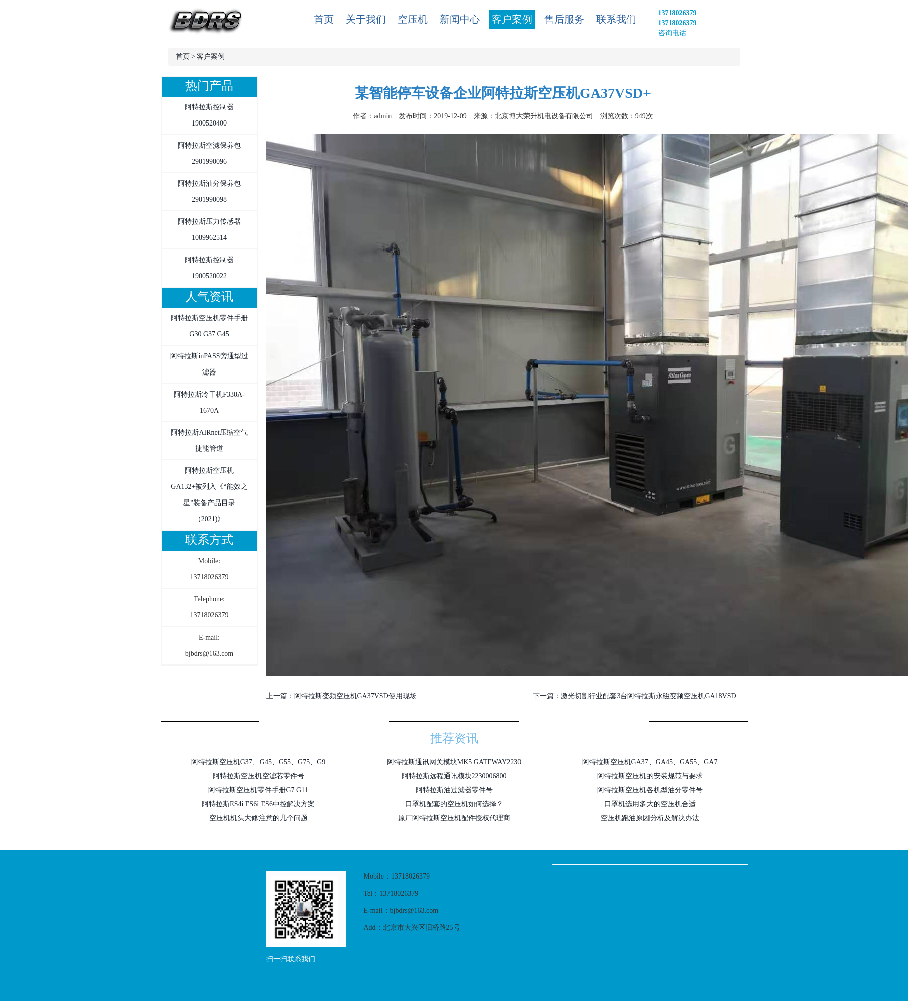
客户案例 (512, 19)
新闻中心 (460, 19)
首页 (324, 19)
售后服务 (564, 19)
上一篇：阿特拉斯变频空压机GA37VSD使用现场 (341, 696)
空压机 (413, 19)
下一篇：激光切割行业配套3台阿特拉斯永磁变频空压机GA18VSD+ (636, 696)
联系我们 (616, 19)
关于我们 (366, 19)
